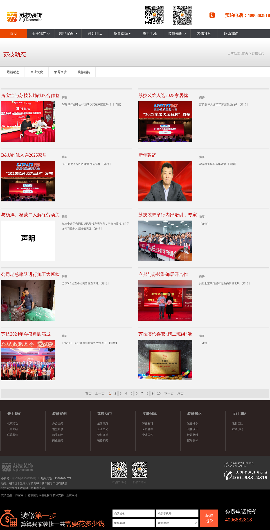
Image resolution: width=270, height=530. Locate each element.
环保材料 (147, 423)
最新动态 (13, 72)
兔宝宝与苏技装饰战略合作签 (30, 95)
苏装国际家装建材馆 (40, 495)
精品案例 (68, 34)
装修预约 (204, 34)
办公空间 (57, 423)
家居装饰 (192, 440)
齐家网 (19, 495)
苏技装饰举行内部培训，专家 (167, 214)
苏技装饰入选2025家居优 (163, 95)
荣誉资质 (60, 72)
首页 (13, 34)
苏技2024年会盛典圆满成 (26, 334)
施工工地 (149, 34)
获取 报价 (209, 518)
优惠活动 (12, 423)
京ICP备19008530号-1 (25, 478)
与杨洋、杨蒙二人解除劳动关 (30, 214)
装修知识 (177, 34)
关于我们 (41, 34)
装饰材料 (192, 434)
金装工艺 (147, 434)
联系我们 (231, 34)
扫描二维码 (119, 473)
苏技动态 (258, 53)
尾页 (180, 393)
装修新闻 (84, 72)
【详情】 (117, 104)
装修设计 (192, 429)
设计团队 (95, 34)
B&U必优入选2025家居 (24, 155)
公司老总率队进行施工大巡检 (30, 274)
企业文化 (36, 72)
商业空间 (57, 440)
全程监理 (147, 429)
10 (159, 393)
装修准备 (192, 423)
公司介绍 (12, 429)
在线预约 (237, 429)
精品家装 (57, 434)
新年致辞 (147, 155)
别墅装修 (57, 429)
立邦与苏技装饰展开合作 (163, 274)
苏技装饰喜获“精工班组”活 (165, 334)
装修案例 (59, 413)
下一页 (169, 393)
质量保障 (122, 34)
